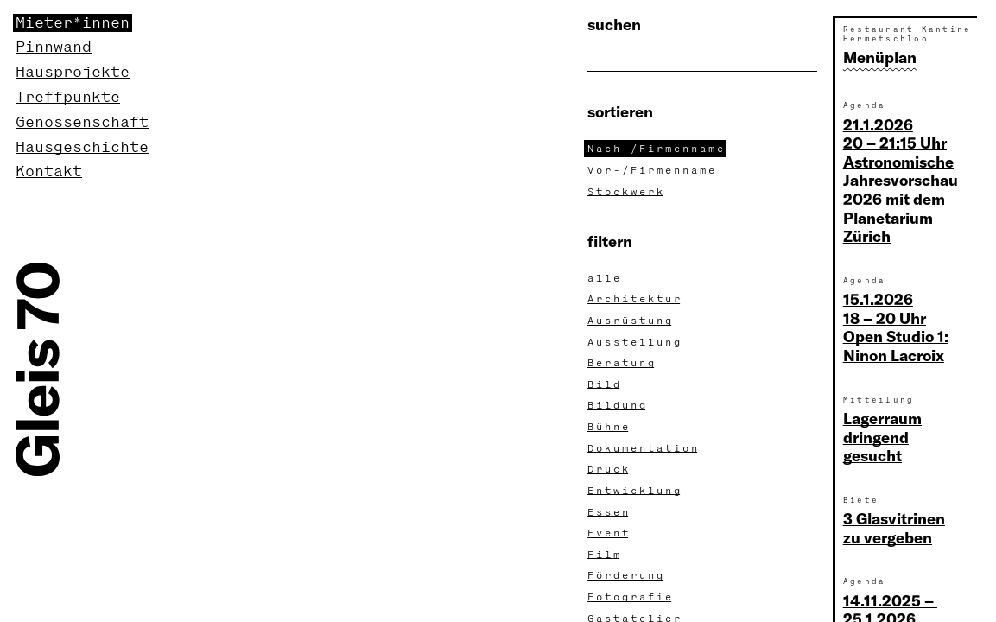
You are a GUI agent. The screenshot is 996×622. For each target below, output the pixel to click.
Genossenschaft (82, 122)
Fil (605, 554)
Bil (605, 384)
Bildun (618, 405)
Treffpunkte (68, 97)
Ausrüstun (631, 320)
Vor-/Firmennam (652, 170)
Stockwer (626, 191)
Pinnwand (54, 47)
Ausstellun (635, 342)
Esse (609, 512)
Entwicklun (635, 490)
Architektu (635, 299)
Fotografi (631, 597)
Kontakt (49, 171)
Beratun (622, 362)
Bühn (609, 426)
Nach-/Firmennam (656, 148)
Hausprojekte (73, 72)
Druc (609, 469)
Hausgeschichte (82, 147)
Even (609, 533)
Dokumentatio (644, 448)
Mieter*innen (73, 23)
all (605, 278)
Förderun (626, 575)
